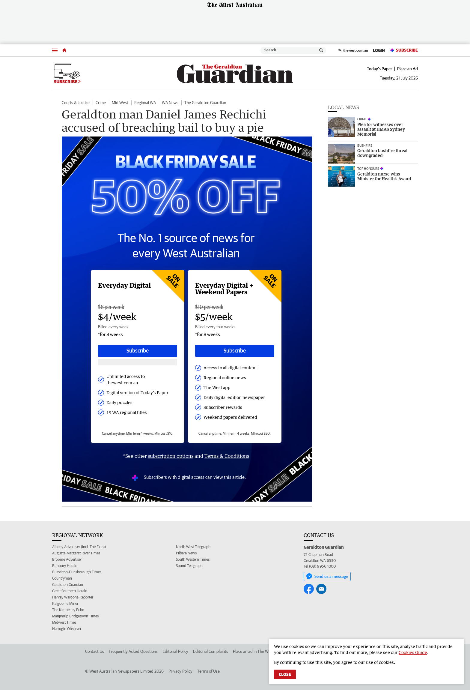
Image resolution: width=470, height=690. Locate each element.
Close (285, 674)
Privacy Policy (180, 671)
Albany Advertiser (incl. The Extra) (79, 546)
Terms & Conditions (226, 456)
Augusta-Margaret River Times (76, 553)
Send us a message (327, 576)
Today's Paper (379, 69)
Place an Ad (407, 69)
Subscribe (404, 50)
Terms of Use (208, 671)
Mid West (120, 102)
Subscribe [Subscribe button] (137, 350)
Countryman (62, 578)
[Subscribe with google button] (137, 362)
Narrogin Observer (66, 628)
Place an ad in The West (253, 651)
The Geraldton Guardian (205, 102)
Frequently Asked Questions (133, 651)
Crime (101, 102)
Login (379, 50)
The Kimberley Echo (68, 610)
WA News (170, 102)
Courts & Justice (76, 102)
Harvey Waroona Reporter (72, 597)
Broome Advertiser (67, 559)
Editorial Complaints (210, 651)
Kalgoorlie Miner (65, 603)
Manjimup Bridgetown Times (75, 616)
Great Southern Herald (69, 591)
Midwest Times (64, 622)
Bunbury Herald (64, 565)
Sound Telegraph (189, 565)
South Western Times (193, 559)
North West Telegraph (193, 546)
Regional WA (145, 102)
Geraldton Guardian (67, 584)
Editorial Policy (175, 651)
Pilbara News (186, 553)
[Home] (64, 50)
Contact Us (94, 651)
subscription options (170, 456)
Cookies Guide (413, 652)
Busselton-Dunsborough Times (76, 572)
